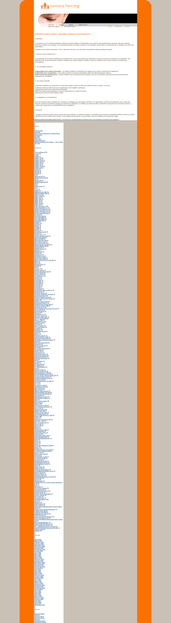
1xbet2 (37, 170)
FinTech (37, 324)
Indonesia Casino (40, 354)
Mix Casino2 (39, 389)
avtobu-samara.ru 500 (42, 236)
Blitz (36, 261)
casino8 (37, 287)
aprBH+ (37, 223)
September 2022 (40, 588)
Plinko (37, 428)
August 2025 (39, 551)
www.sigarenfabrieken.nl (42, 523)
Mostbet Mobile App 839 (42, 392)
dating (37, 300)
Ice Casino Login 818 (41, 348)
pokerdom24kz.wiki (41, 437)
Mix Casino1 (39, 388)
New (36, 399)
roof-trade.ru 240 (40, 458)
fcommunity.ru (39, 321)
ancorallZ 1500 (39, 216)
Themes (37, 619)
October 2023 (39, 578)
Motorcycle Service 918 (42, 394)
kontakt (127, 26)
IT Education (39, 361)
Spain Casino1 (39, 474)
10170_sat (38, 159)
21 (35, 179)
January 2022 (39, 599)
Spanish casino (40, 475)
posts (36, 444)
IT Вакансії (38, 365)
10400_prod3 (39, 166)
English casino (39, 311)
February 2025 (39, 559)
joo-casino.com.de (70, 26)
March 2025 (38, 558)
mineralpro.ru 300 (40, 387)
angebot (71, 25)
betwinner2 (38, 254)
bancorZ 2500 (39, 239)
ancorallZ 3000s (40, 219)
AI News (37, 215)
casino (37, 269)
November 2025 (40, 546)
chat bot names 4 (40, 296)
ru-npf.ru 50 (38, 459)
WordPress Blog (40, 621)
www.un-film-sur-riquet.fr (43, 525)
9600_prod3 (38, 196)
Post (36, 442)
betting (37, 253)
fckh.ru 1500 (39, 320)
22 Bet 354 (38, 180)
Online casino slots (41, 412)
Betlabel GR (38, 251)
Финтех (37, 531)
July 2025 (38, 552)
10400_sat (38, 168)
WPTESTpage (39, 515)
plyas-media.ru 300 (41, 430)
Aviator (37, 233)
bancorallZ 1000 (40, 237)
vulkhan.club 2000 (40, 512)
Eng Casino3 (39, 310)
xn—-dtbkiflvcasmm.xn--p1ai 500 (45, 526)
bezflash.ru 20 (39, 256)
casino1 (37, 277)
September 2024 (40, 566)
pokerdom (38, 434)
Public (37, 448)
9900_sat (38, 202)
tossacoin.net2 (39, 489)
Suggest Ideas (39, 616)
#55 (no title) (39, 130)
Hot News (38, 347)
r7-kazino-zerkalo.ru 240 (42, 451)
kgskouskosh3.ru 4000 (42, 372)
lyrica (36, 382)
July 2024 (38, 569)
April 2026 (38, 539)
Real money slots (40, 454)
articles (37, 230)
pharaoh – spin (39, 421)
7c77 (36, 189)
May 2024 (38, 571)
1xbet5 (37, 173)
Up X (36, 501)
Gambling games (40, 331)
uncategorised (39, 498)
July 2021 (38, 600)
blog (36, 263)
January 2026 (39, 544)
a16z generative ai (40, 206)
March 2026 (38, 541)
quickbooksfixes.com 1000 (43, 449)
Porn (36, 440)
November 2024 (40, 563)
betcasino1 (38, 247)
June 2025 (38, 554)
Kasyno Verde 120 (40, 371)
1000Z (37, 156)
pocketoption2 (39, 431)
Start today (38, 478)
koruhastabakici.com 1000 (43, 374)
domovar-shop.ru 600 (41, 306)
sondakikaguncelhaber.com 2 (44, 471)
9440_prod (38, 195)
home (110, 26)
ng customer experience (42, 406)
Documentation (40, 613)
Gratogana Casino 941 (42, 338)
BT (36, 267)
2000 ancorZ (39, 176)
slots (36, 465)
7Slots (37, 190)
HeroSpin (38, 344)
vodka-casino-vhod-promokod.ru (45, 509)
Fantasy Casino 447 (41, 317)
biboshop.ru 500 (40, 257)
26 (35, 183)
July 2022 (38, 590)
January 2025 (39, 561)
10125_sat (38, 158)
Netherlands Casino (41, 397)
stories (37, 479)
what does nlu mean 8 (42, 513)
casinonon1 (38, 291)
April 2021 (38, 602)
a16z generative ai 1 (41, 207)
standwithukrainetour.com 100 (44, 476)
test (36, 485)
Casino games (39, 270)
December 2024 (40, 562)
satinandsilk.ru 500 (41, 461)
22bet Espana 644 (40, 182)
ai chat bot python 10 (41, 213)
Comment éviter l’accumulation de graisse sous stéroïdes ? (100, 119)
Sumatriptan (39, 481)
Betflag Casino (39, 249)
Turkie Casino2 (39, 495)
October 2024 (39, 565)
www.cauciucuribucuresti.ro (43, 516)
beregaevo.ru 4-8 (40, 242)
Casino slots (39, 274)
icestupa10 (38, 350)
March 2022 (38, 596)
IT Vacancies (39, 364)
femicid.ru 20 (39, 323)
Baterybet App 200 (40, 240)
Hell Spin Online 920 (41, 342)
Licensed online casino (42, 377)
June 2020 (38, 603)
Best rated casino (40, 243)
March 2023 (38, 582)
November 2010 (40, 605)
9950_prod (38, 203)
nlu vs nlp (38, 408)
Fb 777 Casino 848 (40, 318)
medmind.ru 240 (40, 385)
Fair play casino (40, 315)
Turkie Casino (39, 492)
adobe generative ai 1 (41, 209)
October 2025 (39, 548)
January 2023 (39, 583)
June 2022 (38, 592)
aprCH (37, 224)
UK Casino (38, 496)
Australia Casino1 (40, 232)
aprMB (37, 227)
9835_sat (38, 200)
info (36, 360)
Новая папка (39, 529)
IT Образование (40, 367)
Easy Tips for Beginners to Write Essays (47, 133)
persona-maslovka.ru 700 (43, 419)
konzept (61, 25)
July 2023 (38, 579)
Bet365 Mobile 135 (40, 246)
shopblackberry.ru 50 (41, 464)
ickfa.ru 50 (38, 351)
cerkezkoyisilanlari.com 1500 (44, 294)
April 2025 (38, 556)
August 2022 (39, 589)
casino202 (38, 280)
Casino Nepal (39, 273)
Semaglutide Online (41, 462)
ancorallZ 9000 (39, 220)
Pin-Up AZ (38, 424)
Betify (37, 250)
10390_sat (38, 165)
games (37, 334)
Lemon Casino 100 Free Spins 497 (45, 375)
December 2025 (40, 545)
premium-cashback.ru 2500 (43, 445)
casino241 (38, 281)
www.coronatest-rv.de (42, 518)
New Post (38, 402)
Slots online (38, 467)
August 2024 (39, 568)
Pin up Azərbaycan (41, 422)
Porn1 (37, 441)
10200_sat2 (38, 162)
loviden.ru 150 (39, 379)
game (36, 333)
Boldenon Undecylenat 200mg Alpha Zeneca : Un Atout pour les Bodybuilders (58, 119)
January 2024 (39, 576)
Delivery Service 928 (41, 301)
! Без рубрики (39, 152)
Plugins (37, 615)
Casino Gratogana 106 (42, 271)
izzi (36, 368)
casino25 (38, 284)
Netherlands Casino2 (41, 398)
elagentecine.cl (39, 307)
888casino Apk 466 (41, 192)
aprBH (37, 222)
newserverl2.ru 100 (41, 405)
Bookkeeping (39, 264)
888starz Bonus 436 (41, 193)
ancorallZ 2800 (39, 217)
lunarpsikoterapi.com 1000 (43, 381)
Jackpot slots (39, 370)
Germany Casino (40, 335)
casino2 (37, 279)
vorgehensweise (82, 25)
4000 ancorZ (39, 186)
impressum (118, 26)
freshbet (37, 328)
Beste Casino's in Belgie (42, 244)
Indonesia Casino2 (41, 357)
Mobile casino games (41, 391)
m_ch (36, 384)
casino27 (38, 286)
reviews (37, 455)
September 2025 (40, 549)
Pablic (37, 416)
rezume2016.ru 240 (41, 457)
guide (36, 341)
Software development (42, 469)
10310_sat (38, 163)
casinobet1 (38, 288)
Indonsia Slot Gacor (41, 358)
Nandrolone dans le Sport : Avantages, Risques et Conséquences (62, 34)
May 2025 (38, 555)
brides (37, 266)
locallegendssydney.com (42, 378)
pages (37, 418)
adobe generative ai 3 (41, 212)
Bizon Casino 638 (40, 259)
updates (37, 502)
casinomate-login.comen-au (43, 290)
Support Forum (39, 618)
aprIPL (37, 226)
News (36, 404)
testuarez (38, 486)
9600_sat (38, 197)
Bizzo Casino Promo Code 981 (44, 260)
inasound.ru (39, 352)
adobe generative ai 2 (41, 210)
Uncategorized (39, 499)
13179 (37, 169)
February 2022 (39, 598)
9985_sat (38, 205)
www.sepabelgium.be (41, 522)
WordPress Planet (40, 622)
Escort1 (37, 313)
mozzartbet (38, 395)
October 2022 (39, 586)
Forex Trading (39, 325)
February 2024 (39, 575)
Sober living (39, 468)
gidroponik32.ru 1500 (41, 337)
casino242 (38, 283)
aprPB (37, 229)
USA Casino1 (39, 504)
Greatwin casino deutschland (44, 340)
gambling (38, 330)
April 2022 (38, 595)
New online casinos (41, 401)
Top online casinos (41, 488)
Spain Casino (39, 472)
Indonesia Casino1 (41, 355)
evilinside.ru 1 (39, 314)
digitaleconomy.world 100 (43, 304)
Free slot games (40, 327)
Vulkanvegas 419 (40, 511)
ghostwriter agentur (54, 26)
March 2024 (38, 573)
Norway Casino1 (40, 409)
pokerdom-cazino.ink (41, 435)
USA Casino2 (39, 505)
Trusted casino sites (41, 491)
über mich (51, 25)
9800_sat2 (38, 199)
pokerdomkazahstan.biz (42, 438)
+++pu (37, 153)
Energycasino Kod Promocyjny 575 (46, 308)
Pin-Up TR (38, 425)
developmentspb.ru (41, 303)
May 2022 (38, 593)
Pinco (37, 427)
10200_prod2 (39, 160)
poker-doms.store (40, 432)
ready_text (38, 452)
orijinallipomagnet (40, 414)
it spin (37, 362)
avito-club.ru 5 (39, 234)
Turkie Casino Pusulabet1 (43, 494)
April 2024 (38, 572)
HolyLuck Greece (40, 345)
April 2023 (38, 581)
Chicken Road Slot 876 (42, 297)
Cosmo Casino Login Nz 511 (44, 298)
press (36, 447)
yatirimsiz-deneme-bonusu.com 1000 (46, 528)
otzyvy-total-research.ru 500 (43, 415)
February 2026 (39, 542)
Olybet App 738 (40, 411)
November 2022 (40, 585)
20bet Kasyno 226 (40, 178)
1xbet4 (37, 172)
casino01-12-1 (39, 276)
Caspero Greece (40, 293)
